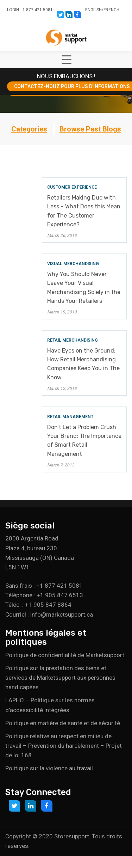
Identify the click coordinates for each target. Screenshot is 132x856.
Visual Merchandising (73, 263)
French (111, 9)
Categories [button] (29, 129)
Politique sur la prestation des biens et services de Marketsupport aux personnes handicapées (60, 678)
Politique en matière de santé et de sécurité (62, 723)
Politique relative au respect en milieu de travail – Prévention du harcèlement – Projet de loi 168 (63, 746)
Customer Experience (72, 187)
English (93, 9)
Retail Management (70, 416)
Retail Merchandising (72, 340)
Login (13, 9)
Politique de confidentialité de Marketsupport (64, 655)
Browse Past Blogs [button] (90, 129)
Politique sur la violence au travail (49, 768)
